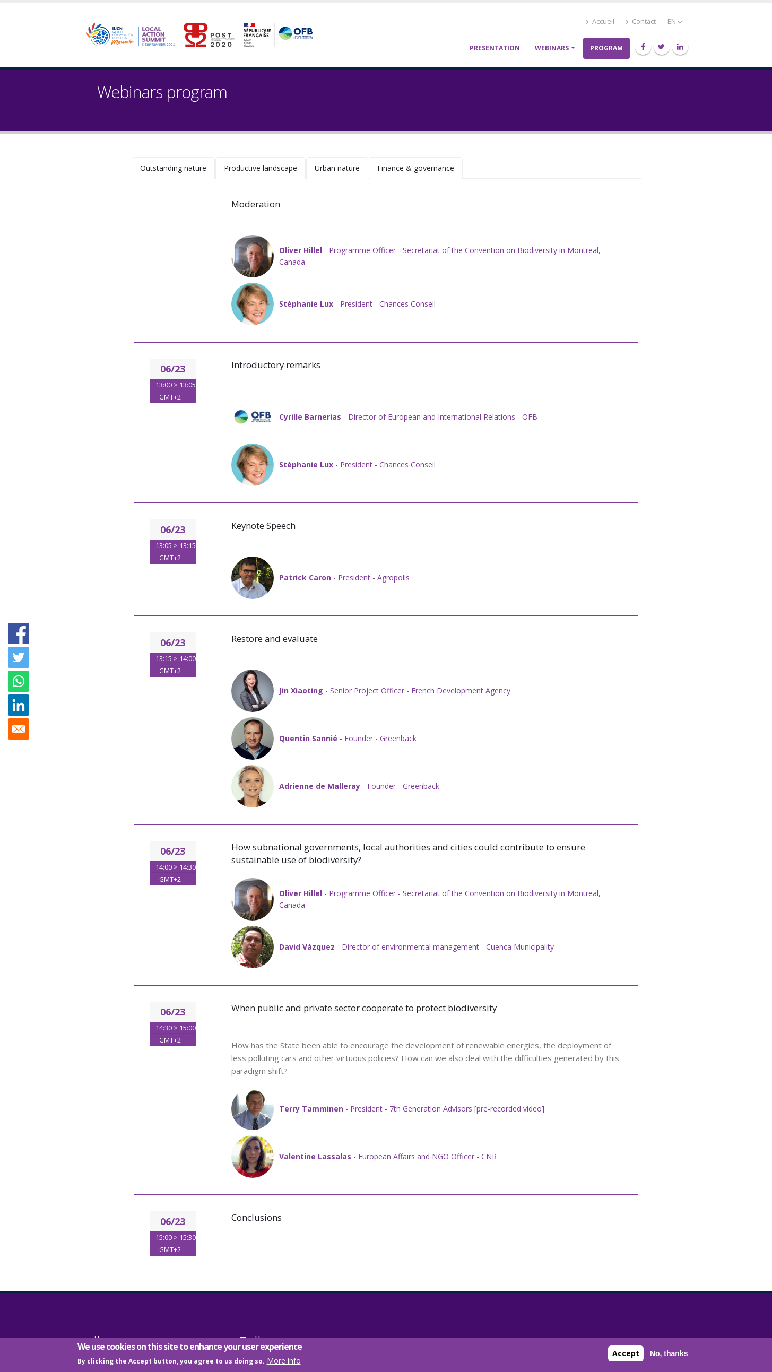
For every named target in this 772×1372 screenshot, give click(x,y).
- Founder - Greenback (348, 738)
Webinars (552, 48)
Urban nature (337, 168)
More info (284, 1361)
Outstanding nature (173, 168)
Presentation (495, 48)
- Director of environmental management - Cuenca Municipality (416, 947)
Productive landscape (260, 168)
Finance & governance (415, 168)
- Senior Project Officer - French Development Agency (394, 690)
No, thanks (669, 1353)
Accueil (600, 21)
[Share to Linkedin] (18, 705)
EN (674, 21)
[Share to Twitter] (18, 657)
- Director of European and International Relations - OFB (408, 417)
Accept (625, 1353)
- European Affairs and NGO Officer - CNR (388, 1156)
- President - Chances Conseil (357, 304)
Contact (641, 21)
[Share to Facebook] (18, 633)
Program (606, 48)
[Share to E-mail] (18, 729)
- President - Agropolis (344, 577)
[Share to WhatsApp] (18, 681)
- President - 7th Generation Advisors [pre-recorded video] (411, 1109)
